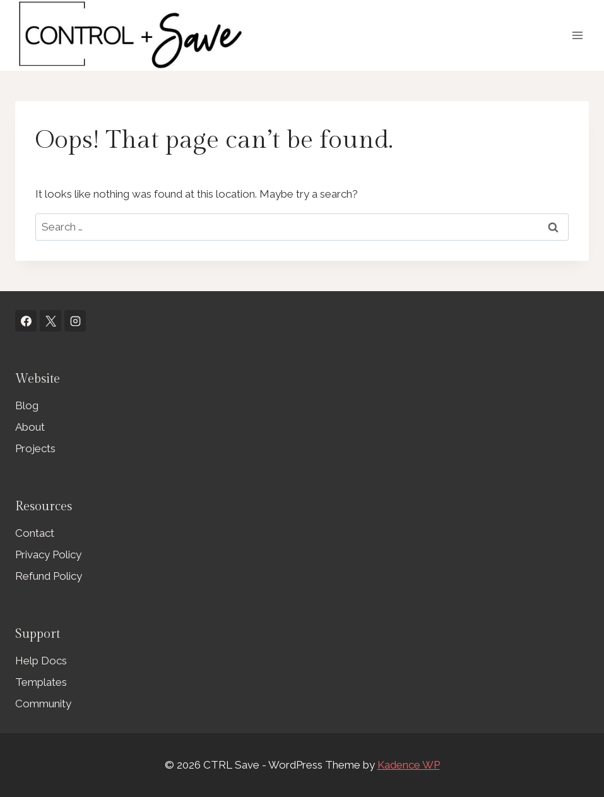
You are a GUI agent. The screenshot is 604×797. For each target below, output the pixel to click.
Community (43, 703)
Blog (26, 405)
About (30, 427)
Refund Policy (48, 576)
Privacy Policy (48, 554)
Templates (41, 682)
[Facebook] (26, 321)
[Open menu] (577, 35)
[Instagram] (75, 321)
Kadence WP (408, 764)
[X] (50, 321)
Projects (35, 448)
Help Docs (41, 660)
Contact (34, 533)
